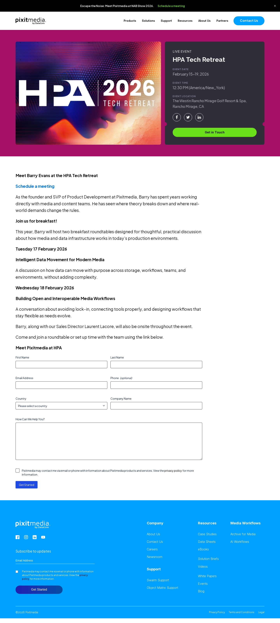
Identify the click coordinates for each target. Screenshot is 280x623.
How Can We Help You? (30, 419)
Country (21, 398)
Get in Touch (215, 132)
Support (166, 20)
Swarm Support (158, 580)
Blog (201, 591)
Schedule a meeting (171, 6)
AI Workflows (239, 542)
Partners (222, 20)
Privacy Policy (217, 612)
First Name (22, 357)
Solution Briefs (208, 559)
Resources (185, 20)
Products (130, 20)
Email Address (24, 378)
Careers (152, 549)
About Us (204, 20)
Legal (261, 612)
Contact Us (249, 20)
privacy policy (173, 470)
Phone (121, 378)
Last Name (117, 357)
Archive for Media (243, 534)
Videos (203, 566)
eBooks (203, 549)
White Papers (207, 576)
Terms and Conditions (241, 612)
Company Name (120, 398)
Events (203, 584)
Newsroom (154, 557)
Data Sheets (207, 542)
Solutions (148, 20)
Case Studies (207, 534)
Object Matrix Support (162, 588)
